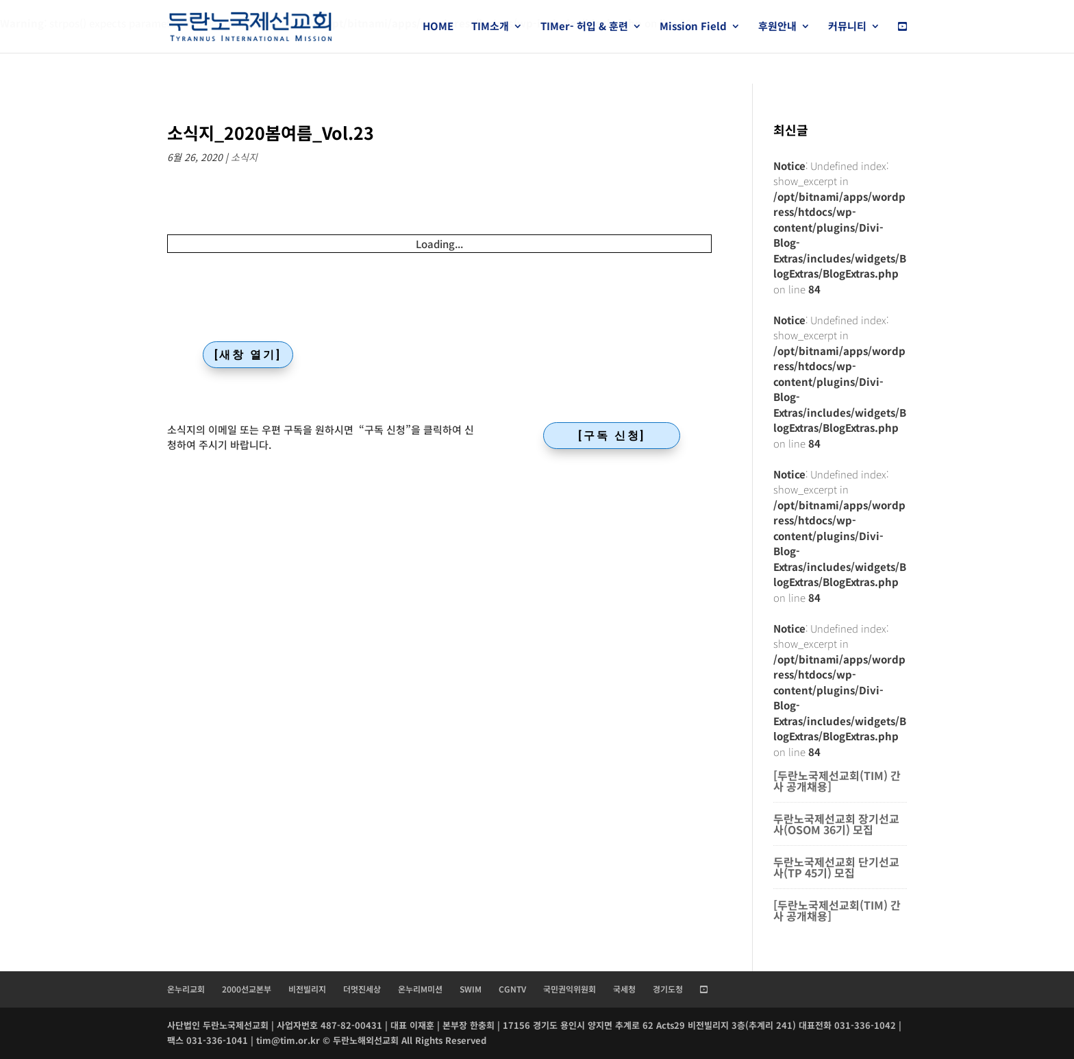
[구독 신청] (611, 435)
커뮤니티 (847, 27)
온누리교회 (186, 989)
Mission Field (693, 27)
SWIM (471, 989)
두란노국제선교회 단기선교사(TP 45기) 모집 (836, 867)
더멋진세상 (362, 989)
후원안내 (777, 27)
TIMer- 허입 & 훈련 (584, 27)
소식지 (244, 157)
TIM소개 (490, 27)
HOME (438, 27)
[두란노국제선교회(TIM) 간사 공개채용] (837, 780)
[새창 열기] (248, 354)
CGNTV (512, 989)
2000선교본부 (246, 989)
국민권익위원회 (569, 989)
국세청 (624, 989)
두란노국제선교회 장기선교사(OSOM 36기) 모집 (836, 824)
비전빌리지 (307, 989)
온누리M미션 (420, 989)
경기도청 (668, 989)
